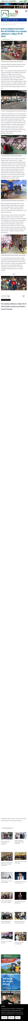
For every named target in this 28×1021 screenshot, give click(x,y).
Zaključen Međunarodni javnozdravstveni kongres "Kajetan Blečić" (19, 842)
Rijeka (9, 818)
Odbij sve (11, 1017)
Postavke (4, 1017)
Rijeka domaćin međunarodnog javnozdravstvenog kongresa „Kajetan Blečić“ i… (6, 864)
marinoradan (19, 820)
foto (17, 818)
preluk (3, 820)
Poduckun (3, 23)
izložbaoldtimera (4, 818)
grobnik (6, 820)
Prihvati (18, 1017)
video (19, 818)
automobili (14, 820)
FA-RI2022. (13, 818)
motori (10, 820)
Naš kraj (7, 23)
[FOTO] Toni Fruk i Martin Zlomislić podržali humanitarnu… (5, 843)
